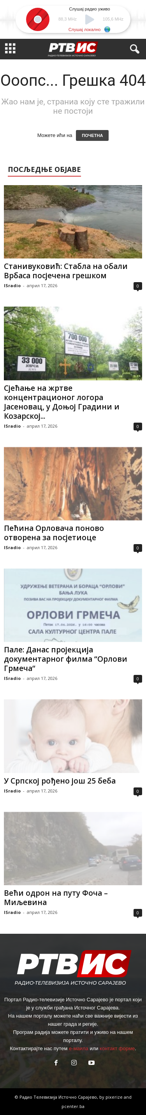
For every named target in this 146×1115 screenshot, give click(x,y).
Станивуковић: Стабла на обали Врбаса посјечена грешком (66, 271)
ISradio (12, 285)
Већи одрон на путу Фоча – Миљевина (56, 897)
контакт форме (117, 1048)
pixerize (115, 1097)
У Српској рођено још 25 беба (60, 781)
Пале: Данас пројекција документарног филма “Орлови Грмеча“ (65, 659)
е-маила (78, 1048)
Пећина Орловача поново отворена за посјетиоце (54, 533)
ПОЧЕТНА (92, 135)
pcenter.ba (73, 1106)
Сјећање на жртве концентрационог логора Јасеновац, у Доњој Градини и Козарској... (62, 402)
